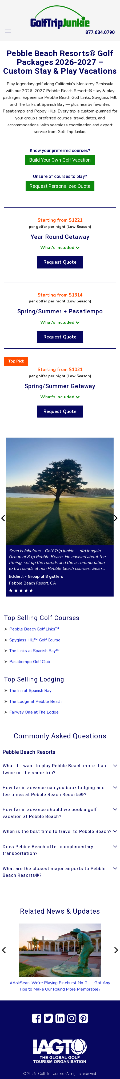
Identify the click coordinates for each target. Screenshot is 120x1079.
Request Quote (60, 262)
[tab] (60, 769)
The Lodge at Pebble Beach (35, 701)
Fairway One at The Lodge (34, 712)
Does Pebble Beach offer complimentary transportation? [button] (60, 850)
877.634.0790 (100, 32)
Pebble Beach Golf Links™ (34, 629)
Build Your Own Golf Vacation (60, 160)
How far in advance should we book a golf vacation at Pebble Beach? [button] (60, 813)
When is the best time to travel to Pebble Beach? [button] (60, 831)
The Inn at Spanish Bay (30, 691)
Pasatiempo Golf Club (29, 662)
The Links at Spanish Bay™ (34, 651)
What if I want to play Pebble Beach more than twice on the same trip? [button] (60, 769)
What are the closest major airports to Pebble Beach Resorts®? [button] (60, 872)
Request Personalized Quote (60, 186)
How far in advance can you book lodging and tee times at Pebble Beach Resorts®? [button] (60, 791)
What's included (60, 248)
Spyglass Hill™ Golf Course (35, 640)
